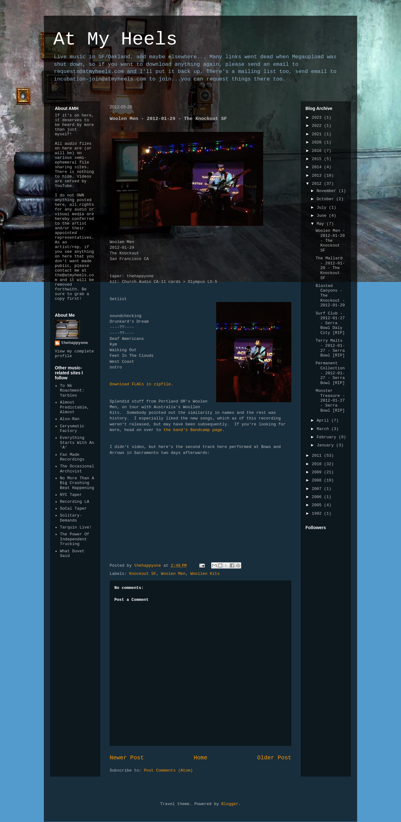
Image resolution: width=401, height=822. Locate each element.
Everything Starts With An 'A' (77, 442)
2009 (318, 472)
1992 (318, 513)
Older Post (274, 758)
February (328, 437)
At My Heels (115, 39)
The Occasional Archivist (77, 469)
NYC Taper (71, 494)
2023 (318, 117)
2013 (318, 175)
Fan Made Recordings (72, 457)
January (326, 445)
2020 (318, 142)
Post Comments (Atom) (168, 770)
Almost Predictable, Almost (74, 407)
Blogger (229, 804)
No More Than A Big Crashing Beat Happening (77, 483)
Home (200, 758)
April (324, 420)
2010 (318, 464)
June (323, 215)
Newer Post (127, 758)
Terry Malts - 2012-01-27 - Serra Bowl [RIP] (330, 348)
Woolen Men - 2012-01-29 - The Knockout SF (330, 240)
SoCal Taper (73, 508)
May (321, 223)
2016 (318, 150)
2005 (318, 505)
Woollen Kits (205, 573)
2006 (318, 497)
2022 (318, 125)
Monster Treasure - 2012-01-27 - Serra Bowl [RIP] (330, 400)
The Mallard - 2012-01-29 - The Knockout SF (330, 268)
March (324, 429)
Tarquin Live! (75, 527)
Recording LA (74, 501)
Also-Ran (69, 419)
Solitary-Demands (71, 518)
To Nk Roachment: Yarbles (72, 390)
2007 (318, 488)
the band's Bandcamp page (193, 430)
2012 (318, 183)
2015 (318, 159)
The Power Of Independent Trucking (74, 539)
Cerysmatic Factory (72, 429)
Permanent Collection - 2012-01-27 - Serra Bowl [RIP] (330, 373)
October (326, 199)
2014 (318, 167)
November (328, 191)
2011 (318, 455)
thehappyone (74, 343)
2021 (318, 134)
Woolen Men (173, 573)
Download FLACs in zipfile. (141, 384)
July (323, 207)
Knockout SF (142, 573)
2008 (318, 480)
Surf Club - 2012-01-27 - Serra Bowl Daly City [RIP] (330, 323)
